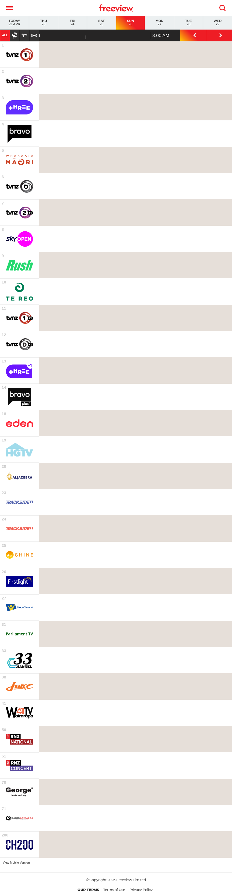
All (5, 35)
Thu (43, 22)
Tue (188, 22)
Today (14, 22)
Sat (101, 22)
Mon (159, 22)
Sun (130, 22)
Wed (217, 22)
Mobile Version (20, 862)
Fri (72, 22)
